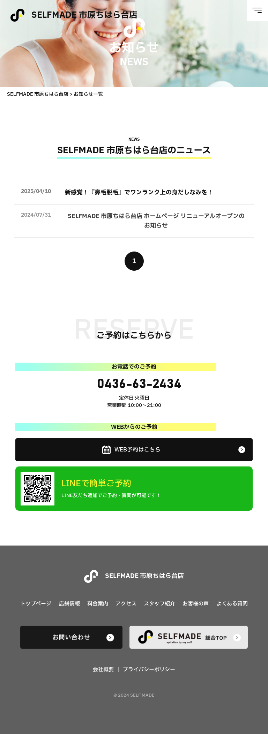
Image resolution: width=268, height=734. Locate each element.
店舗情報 (69, 604)
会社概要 (103, 670)
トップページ (35, 604)
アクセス (126, 604)
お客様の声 (196, 604)
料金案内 (97, 604)
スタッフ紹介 (159, 604)
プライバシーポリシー (149, 670)
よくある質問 (232, 604)
